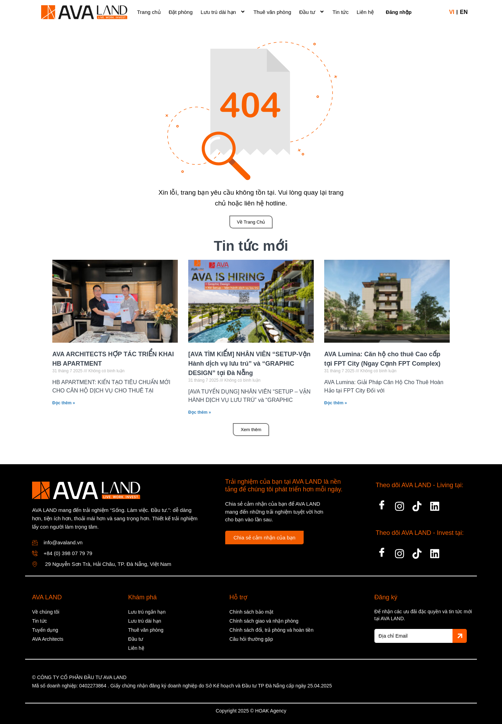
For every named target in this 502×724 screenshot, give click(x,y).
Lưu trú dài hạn (223, 11)
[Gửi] (459, 636)
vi (451, 12)
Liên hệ (365, 12)
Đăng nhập (399, 12)
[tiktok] (416, 504)
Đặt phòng (181, 12)
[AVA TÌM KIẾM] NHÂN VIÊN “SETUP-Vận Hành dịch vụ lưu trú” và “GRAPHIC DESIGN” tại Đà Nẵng (249, 363)
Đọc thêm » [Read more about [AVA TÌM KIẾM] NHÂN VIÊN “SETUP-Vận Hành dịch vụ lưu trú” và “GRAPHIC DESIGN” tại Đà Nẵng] (199, 412)
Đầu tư (312, 11)
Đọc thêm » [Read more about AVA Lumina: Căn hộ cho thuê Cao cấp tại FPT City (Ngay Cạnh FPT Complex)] (335, 402)
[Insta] (399, 504)
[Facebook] (381, 504)
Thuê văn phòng (272, 12)
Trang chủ (149, 12)
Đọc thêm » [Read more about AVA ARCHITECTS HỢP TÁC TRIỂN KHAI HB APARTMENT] (63, 402)
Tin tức (341, 12)
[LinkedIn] (434, 504)
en (463, 12)
